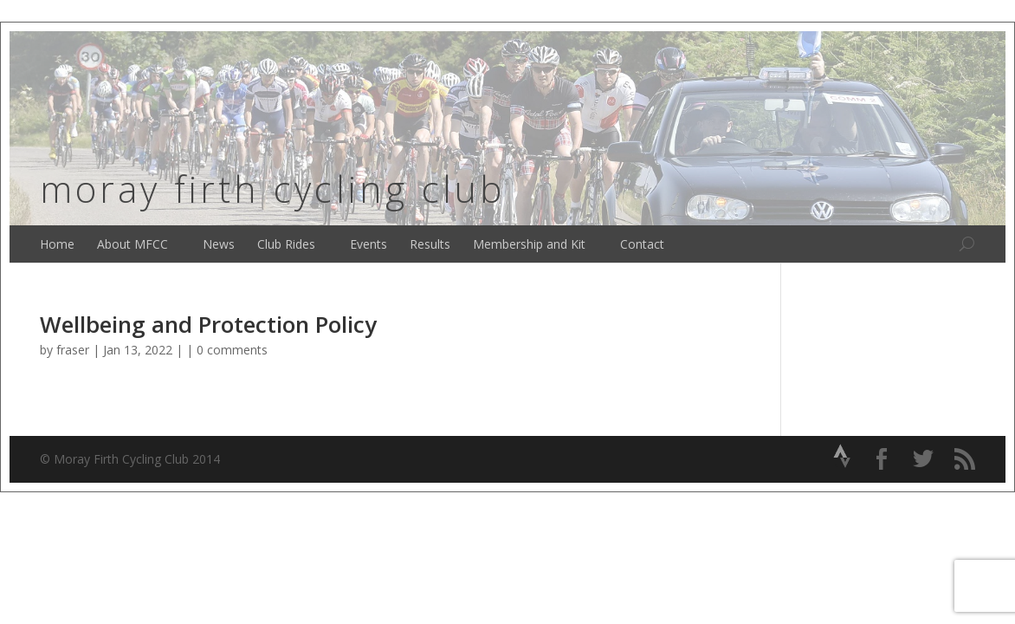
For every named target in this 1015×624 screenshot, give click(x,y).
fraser (72, 349)
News (219, 244)
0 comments (232, 349)
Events (368, 244)
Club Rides (286, 244)
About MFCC (132, 244)
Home (57, 244)
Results (430, 244)
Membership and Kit (529, 244)
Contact (642, 244)
